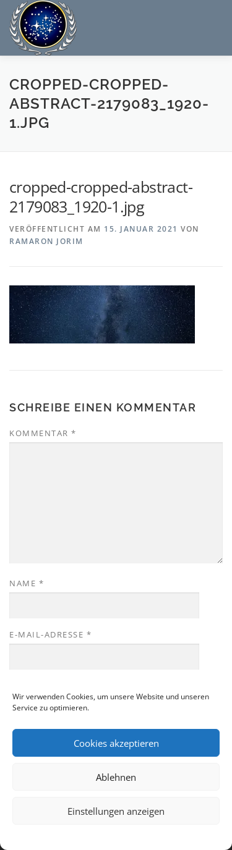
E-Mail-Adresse (50, 634)
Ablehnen (116, 777)
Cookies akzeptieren (116, 743)
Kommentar (43, 433)
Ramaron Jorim (46, 241)
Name (26, 583)
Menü (211, 23)
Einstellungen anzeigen (116, 811)
